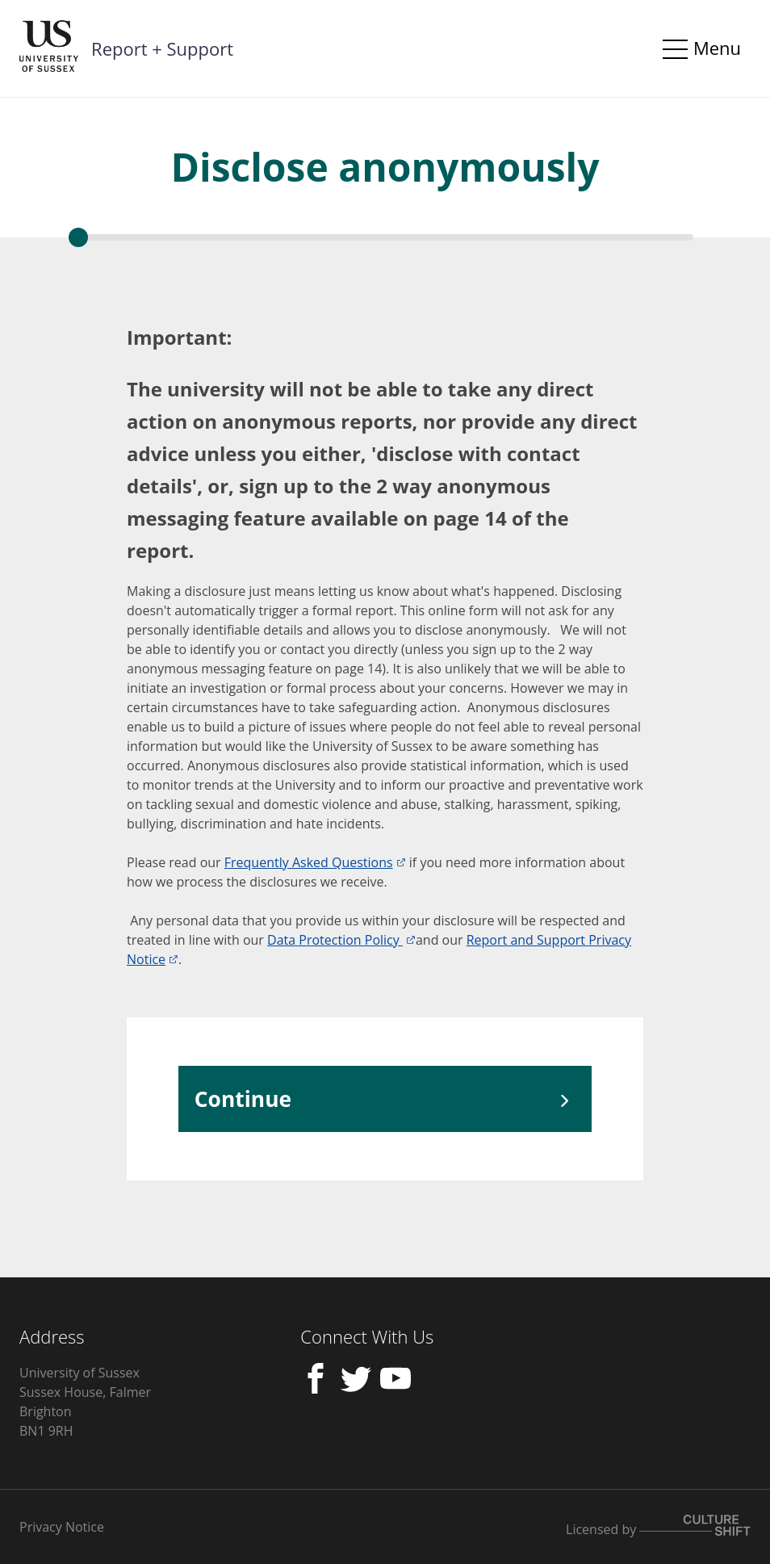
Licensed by (658, 1529)
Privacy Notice (61, 1527)
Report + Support (162, 48)
